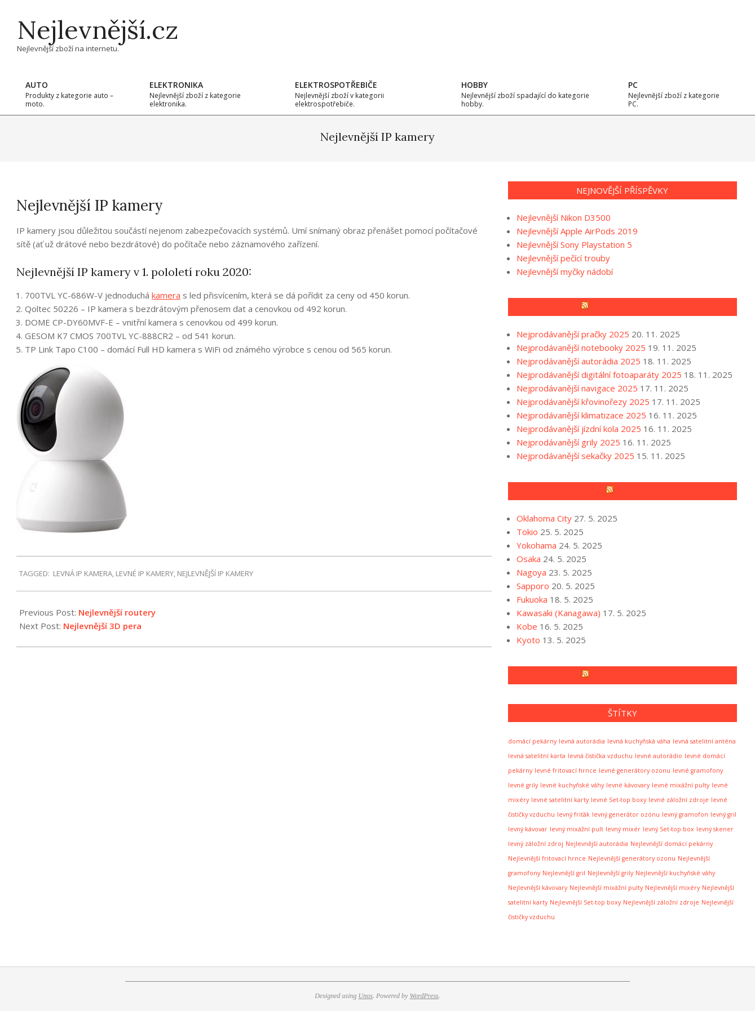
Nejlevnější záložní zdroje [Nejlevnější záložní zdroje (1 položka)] (661, 902)
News (627, 491)
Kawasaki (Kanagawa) (558, 612)
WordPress (423, 996)
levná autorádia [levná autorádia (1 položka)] (582, 741)
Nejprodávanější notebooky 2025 (581, 347)
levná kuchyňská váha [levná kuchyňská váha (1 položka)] (638, 741)
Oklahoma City (544, 518)
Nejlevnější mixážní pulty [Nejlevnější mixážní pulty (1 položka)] (606, 888)
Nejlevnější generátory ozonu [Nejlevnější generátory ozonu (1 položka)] (631, 858)
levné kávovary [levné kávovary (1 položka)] (628, 785)
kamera (166, 295)
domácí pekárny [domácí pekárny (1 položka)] (532, 741)
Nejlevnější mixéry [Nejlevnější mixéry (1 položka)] (672, 888)
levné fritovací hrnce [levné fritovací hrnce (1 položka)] (566, 770)
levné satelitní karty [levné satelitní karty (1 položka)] (560, 800)
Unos (366, 996)
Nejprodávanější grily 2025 (568, 442)
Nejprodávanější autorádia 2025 (578, 361)
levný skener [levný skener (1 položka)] (715, 829)
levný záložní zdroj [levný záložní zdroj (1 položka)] (535, 844)
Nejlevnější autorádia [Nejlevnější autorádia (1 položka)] (597, 844)
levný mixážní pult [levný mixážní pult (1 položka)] (576, 829)
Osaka (528, 558)
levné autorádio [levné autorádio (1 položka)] (658, 756)
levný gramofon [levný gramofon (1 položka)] (685, 814)
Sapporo (532, 585)
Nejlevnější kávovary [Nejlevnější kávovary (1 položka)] (537, 888)
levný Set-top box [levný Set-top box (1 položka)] (668, 829)
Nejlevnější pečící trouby (563, 258)
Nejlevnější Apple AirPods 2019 (577, 231)
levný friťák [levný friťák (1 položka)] (573, 814)
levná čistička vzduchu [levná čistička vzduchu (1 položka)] (600, 756)
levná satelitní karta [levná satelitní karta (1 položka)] (537, 756)
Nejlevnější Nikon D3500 (563, 217)
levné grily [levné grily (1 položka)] (523, 785)
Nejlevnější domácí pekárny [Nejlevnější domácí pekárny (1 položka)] (671, 844)
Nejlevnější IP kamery (215, 573)
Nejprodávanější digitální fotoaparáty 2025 (599, 374)
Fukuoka (532, 599)
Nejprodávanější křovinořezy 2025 (583, 401)
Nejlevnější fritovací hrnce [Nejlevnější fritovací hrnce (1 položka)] (547, 858)
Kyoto (528, 639)
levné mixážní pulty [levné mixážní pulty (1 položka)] (680, 785)
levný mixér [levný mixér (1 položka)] (623, 829)
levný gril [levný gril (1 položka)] (723, 814)
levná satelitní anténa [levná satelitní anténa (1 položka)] (704, 741)
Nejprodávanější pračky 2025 (572, 334)
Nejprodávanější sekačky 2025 (575, 455)
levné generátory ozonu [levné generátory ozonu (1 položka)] (634, 770)
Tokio (527, 531)
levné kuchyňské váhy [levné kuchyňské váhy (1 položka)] (572, 785)
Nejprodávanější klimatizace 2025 (581, 415)
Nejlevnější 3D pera (102, 625)
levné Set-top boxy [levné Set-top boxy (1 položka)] (618, 800)
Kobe (526, 626)
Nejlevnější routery (117, 612)
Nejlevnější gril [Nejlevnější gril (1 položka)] (563, 873)
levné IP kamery (145, 573)
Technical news (627, 675)
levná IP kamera (82, 573)
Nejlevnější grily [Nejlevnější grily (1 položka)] (610, 873)
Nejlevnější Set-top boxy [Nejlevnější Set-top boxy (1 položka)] (585, 902)
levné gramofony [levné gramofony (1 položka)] (698, 770)
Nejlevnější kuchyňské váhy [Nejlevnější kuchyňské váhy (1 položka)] (675, 873)
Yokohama (536, 545)
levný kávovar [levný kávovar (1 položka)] (528, 829)
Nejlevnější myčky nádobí (564, 271)
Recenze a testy (627, 307)
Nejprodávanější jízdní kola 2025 (578, 428)
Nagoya (531, 572)
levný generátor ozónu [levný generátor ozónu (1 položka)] (626, 814)
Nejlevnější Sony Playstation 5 (574, 244)
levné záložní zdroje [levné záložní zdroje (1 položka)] (678, 800)
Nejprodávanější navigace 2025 (577, 388)
